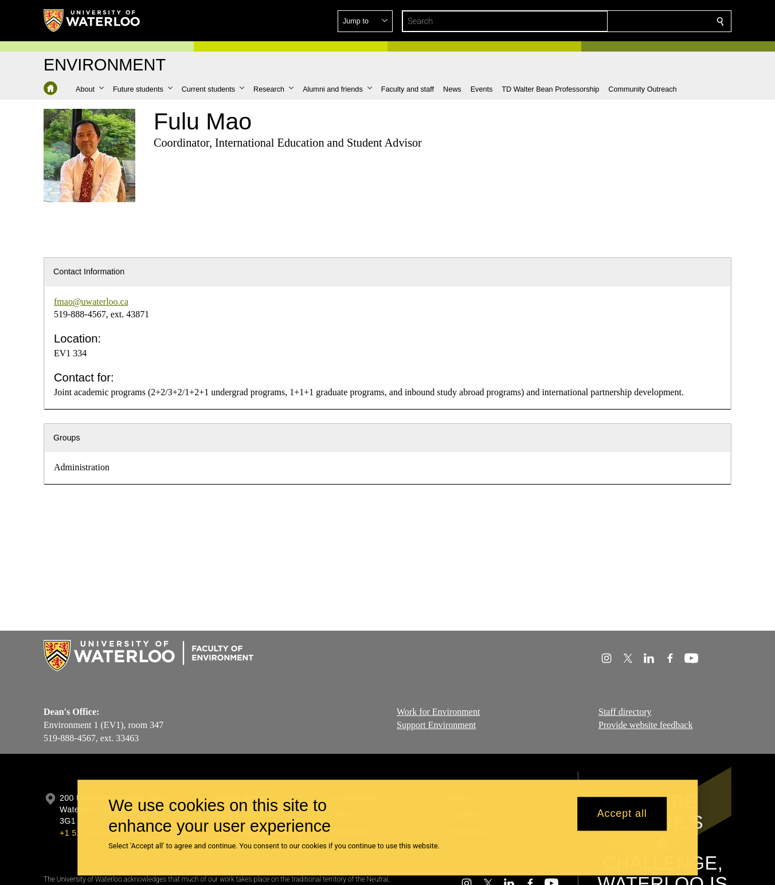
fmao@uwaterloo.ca (91, 301)
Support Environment (436, 724)
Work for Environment (438, 712)
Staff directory (625, 712)
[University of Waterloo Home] (92, 20)
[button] (637, 21)
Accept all (622, 814)
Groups (66, 437)
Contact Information (88, 271)
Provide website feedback (645, 724)
